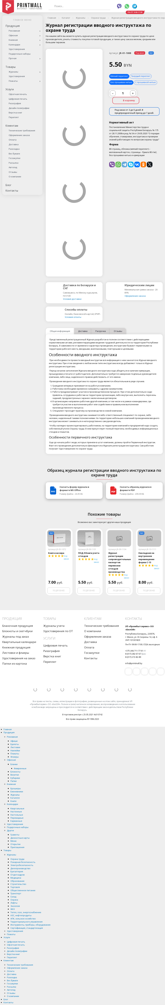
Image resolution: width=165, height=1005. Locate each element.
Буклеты (14, 744)
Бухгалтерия (16, 871)
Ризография (15, 103)
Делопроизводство (20, 868)
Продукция (12, 26)
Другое (10, 830)
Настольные (16, 814)
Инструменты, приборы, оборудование (30, 924)
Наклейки (15, 750)
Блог (8, 185)
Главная (8, 729)
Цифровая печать (18, 98)
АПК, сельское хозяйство (23, 918)
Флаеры (14, 756)
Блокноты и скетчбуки (17, 631)
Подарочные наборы (20, 53)
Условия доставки (72, 298)
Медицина (15, 877)
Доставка (14, 144)
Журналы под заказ (15, 637)
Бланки (14, 764)
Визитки (14, 774)
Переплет (14, 117)
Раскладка (14, 148)
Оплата (12, 139)
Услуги (9, 89)
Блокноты (15, 771)
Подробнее (59, 590)
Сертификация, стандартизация (26, 928)
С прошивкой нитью (145, 82)
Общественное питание (22, 890)
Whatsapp (127, 6)
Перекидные (17, 817)
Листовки (15, 747)
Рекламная (14, 30)
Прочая (12, 58)
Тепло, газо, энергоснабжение (25, 912)
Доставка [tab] (82, 331)
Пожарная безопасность (22, 862)
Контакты (11, 190)
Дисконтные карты (20, 837)
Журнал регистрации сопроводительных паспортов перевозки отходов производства (119, 562)
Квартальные (17, 808)
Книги (13, 801)
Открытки (15, 844)
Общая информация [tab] (60, 331)
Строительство (18, 884)
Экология (15, 906)
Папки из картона (14, 664)
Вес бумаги (14, 153)
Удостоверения (17, 49)
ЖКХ (12, 909)
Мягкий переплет (119, 76)
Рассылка (13, 162)
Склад (13, 896)
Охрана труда (17, 859)
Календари (14, 44)
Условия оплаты (73, 317)
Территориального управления (26, 921)
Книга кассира (56, 553)
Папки (13, 781)
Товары (10, 67)
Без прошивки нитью (121, 82)
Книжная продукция (16, 647)
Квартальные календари (19, 642)
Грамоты (14, 834)
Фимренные (20, 768)
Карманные (16, 821)
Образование (17, 881)
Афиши (14, 741)
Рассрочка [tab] (100, 331)
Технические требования (22, 130)
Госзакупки (14, 158)
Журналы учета (54, 626)
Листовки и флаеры (15, 653)
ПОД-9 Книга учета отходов (88, 555)
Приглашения (17, 847)
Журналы (13, 71)
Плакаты (13, 80)
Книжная (13, 39)
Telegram (134, 6)
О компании (15, 176)
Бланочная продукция (17, 626)
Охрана (14, 899)
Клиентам (11, 125)
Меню (13, 841)
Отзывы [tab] (118, 331)
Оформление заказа (19, 135)
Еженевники (16, 791)
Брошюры (15, 788)
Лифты (13, 902)
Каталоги (15, 798)
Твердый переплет (140, 76)
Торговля (15, 887)
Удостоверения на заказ (18, 658)
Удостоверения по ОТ (58, 631)
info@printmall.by (133, 663)
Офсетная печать (18, 94)
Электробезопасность (21, 865)
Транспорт (15, 893)
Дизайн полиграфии (19, 108)
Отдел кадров (17, 874)
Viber (119, 6)
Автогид (13, 167)
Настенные (16, 811)
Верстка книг (15, 112)
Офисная (13, 35)
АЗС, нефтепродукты (21, 915)
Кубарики (15, 777)
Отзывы (13, 172)
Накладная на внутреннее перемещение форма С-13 (146, 558)
